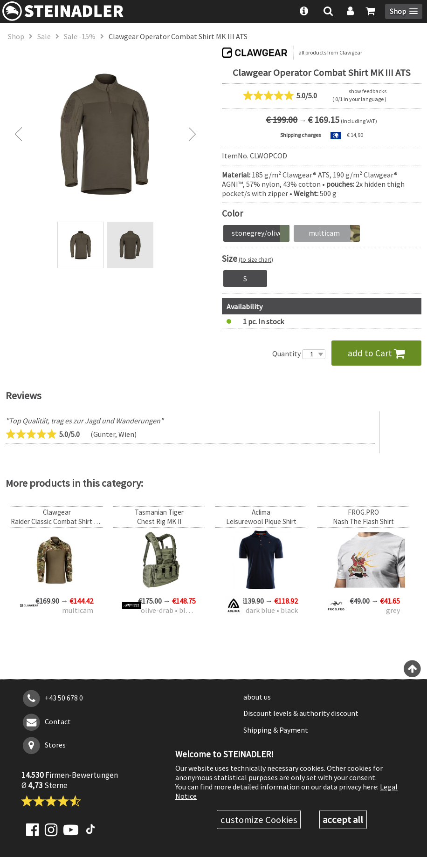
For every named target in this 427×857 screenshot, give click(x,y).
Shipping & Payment (275, 730)
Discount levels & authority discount (300, 713)
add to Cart (376, 353)
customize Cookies (258, 820)
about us (257, 696)
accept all (343, 820)
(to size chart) (256, 259)
